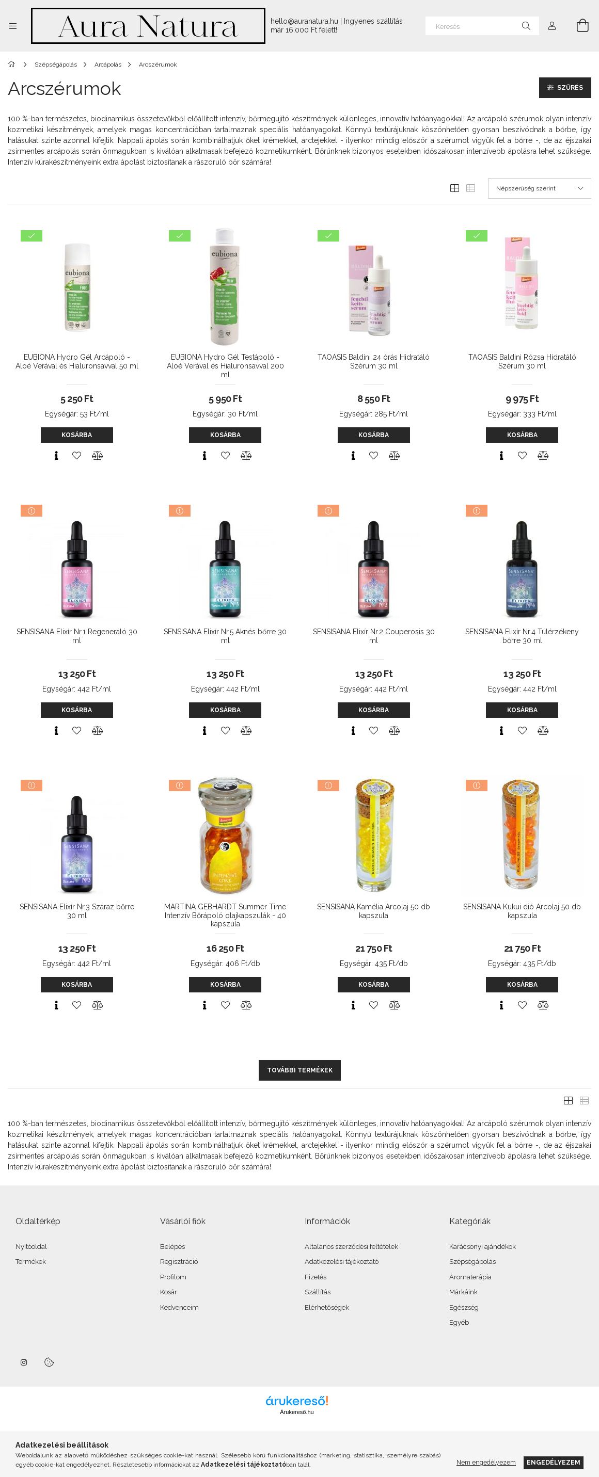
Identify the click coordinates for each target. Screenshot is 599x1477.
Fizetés (315, 1277)
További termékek (300, 1070)
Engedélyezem (553, 1462)
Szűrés (570, 87)
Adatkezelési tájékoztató (342, 1261)
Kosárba (76, 435)
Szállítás (317, 1292)
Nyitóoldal (31, 1246)
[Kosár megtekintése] (577, 26)
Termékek (30, 1261)
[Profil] (552, 26)
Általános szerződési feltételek (351, 1246)
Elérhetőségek (327, 1307)
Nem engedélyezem (486, 1462)
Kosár (168, 1292)
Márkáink (463, 1292)
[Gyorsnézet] (56, 455)
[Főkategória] (13, 64)
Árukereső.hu (296, 1412)
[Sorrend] (539, 188)
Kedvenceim (179, 1307)
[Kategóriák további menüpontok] (13, 26)
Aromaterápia (470, 1277)
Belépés (172, 1246)
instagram (24, 1362)
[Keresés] (482, 26)
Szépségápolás (472, 1261)
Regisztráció (179, 1261)
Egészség (464, 1307)
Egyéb (459, 1322)
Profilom (173, 1277)
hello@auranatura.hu (304, 21)
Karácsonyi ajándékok (482, 1246)
